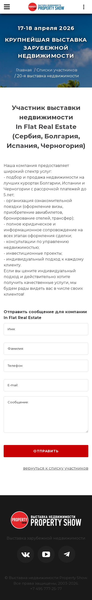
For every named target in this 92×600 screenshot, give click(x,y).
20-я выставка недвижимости (48, 76)
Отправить (46, 451)
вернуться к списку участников (55, 468)
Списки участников (57, 70)
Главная (24, 70)
